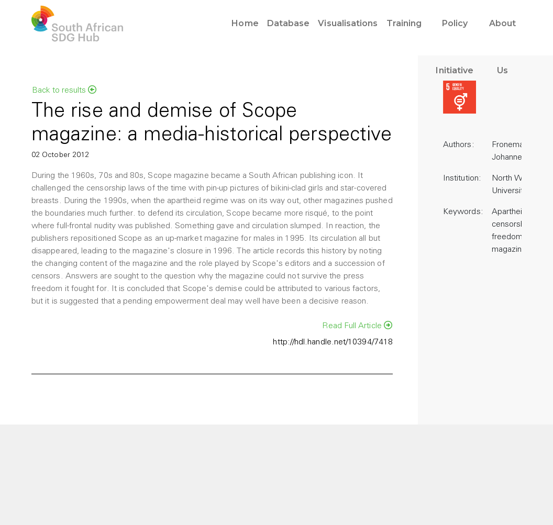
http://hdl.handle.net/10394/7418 (333, 342)
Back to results (64, 90)
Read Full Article (357, 325)
